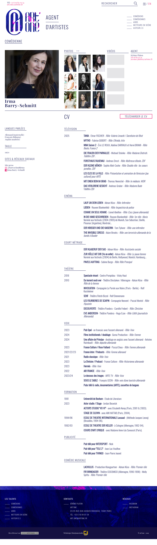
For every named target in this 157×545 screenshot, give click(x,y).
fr (144, 4)
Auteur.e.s (138, 27)
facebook (133, 509)
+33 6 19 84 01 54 (15, 2)
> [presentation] (78, 51)
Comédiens (138, 16)
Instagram (133, 513)
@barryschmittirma (14, 173)
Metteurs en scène (142, 25)
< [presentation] (77, 51)
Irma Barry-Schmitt (15, 176)
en (149, 4)
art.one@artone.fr (15, 4)
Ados (135, 22)
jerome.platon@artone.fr (141, 59)
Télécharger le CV (136, 122)
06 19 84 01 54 (136, 57)
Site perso (9, 171)
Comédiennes (139, 19)
